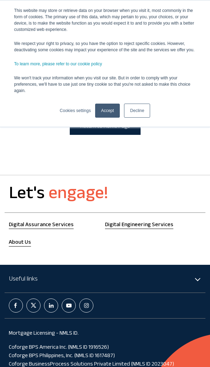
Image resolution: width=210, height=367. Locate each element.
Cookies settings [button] (75, 110)
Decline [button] (137, 110)
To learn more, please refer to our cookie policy (58, 63)
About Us (20, 243)
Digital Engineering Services (139, 225)
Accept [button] (107, 110)
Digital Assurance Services (41, 225)
